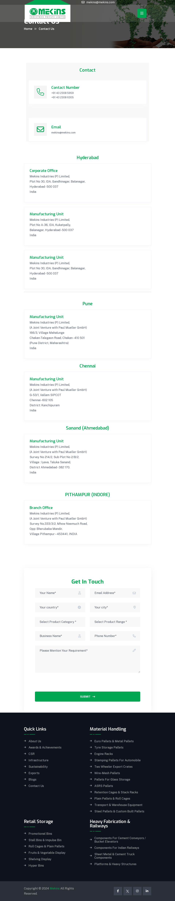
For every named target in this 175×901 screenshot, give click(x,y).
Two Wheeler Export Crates (113, 766)
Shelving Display (40, 859)
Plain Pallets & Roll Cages (112, 798)
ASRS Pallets (103, 786)
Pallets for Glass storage (112, 779)
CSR (32, 754)
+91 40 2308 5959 (62, 93)
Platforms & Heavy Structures (115, 864)
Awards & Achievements (45, 747)
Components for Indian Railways (116, 848)
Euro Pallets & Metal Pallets (114, 741)
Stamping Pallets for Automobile (117, 760)
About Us (35, 741)
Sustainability (38, 766)
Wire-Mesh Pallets (107, 773)
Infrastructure (38, 760)
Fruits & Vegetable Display (47, 852)
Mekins (55, 888)
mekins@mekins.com (100, 2)
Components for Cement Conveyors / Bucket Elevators (120, 840)
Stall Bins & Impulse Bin (45, 840)
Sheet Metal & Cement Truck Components (114, 856)
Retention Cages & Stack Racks (116, 792)
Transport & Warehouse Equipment (118, 805)
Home (28, 29)
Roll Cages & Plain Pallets (46, 846)
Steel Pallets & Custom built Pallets (119, 811)
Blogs (32, 779)
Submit (87, 696)
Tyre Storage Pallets (108, 747)
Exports (34, 773)
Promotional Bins (40, 833)
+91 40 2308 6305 (62, 97)
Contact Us (36, 786)
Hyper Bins (36, 865)
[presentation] (63, 684)
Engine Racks (103, 754)
